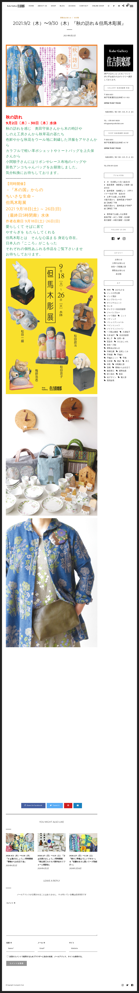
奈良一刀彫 (111, 345)
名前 (9, 943)
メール (41, 943)
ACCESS (72, 6)
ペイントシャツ (113, 325)
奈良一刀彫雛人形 (118, 266)
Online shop (98, 6)
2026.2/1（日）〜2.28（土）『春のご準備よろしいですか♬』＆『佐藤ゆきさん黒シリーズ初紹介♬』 (83, 860)
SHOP (53, 6)
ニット (123, 315)
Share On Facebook (33, 805)
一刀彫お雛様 (112, 332)
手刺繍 (109, 354)
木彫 (109, 364)
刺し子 (109, 338)
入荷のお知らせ (118, 263)
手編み (120, 354)
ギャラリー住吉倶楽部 (116, 309)
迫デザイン (111, 377)
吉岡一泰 (121, 338)
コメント (10, 903)
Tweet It (55, 805)
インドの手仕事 (113, 293)
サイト (71, 943)
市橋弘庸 (110, 351)
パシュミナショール (115, 322)
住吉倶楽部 (124, 335)
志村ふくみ (123, 351)
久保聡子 (126, 332)
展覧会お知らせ (65, 18)
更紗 (119, 361)
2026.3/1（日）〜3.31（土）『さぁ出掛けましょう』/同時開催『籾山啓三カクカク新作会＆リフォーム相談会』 (51, 860)
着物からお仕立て (122, 367)
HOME (31, 6)
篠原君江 (110, 370)
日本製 (109, 361)
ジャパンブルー (113, 312)
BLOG (62, 6)
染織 (109, 367)
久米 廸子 (111, 335)
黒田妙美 (110, 380)
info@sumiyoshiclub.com (114, 123)
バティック (111, 319)
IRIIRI (109, 289)
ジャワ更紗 (111, 315)
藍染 (121, 374)
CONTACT (83, 6)
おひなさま (120, 289)
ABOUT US (42, 6)
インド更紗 (111, 296)
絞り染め (110, 374)
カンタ (109, 306)
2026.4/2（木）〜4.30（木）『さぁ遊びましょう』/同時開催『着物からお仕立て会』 (19, 858)
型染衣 (109, 341)
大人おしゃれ (122, 341)
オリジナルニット (114, 302)
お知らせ (118, 259)
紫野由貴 (122, 370)
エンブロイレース (114, 299)
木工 (127, 361)
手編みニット (112, 357)
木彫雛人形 (120, 364)
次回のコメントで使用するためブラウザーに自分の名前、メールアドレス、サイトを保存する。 (46, 956)
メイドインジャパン (115, 328)
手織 (124, 357)
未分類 (76, 18)
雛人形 (123, 377)
